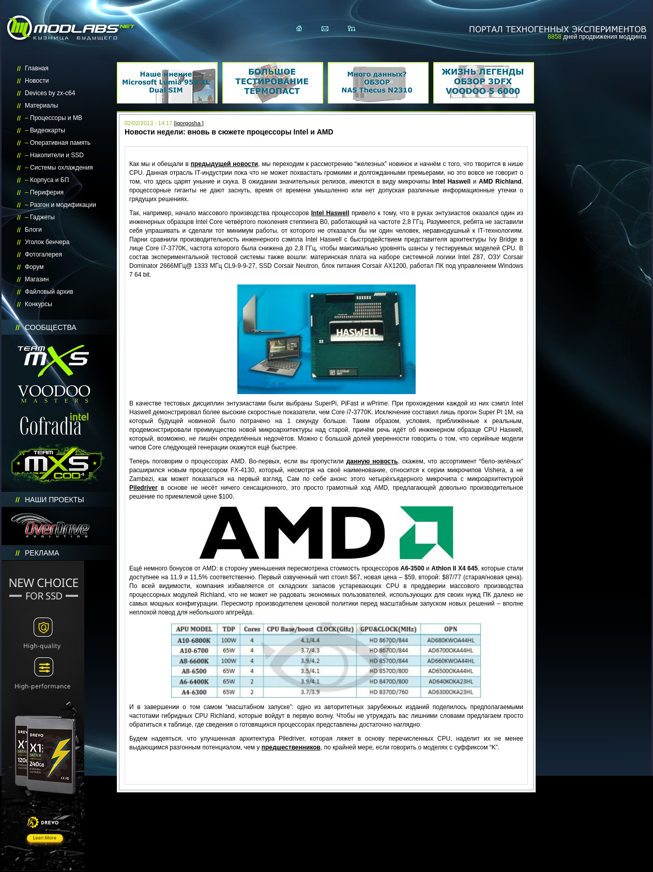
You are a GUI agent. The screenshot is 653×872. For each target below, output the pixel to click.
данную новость (372, 461)
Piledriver (143, 487)
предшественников (291, 747)
